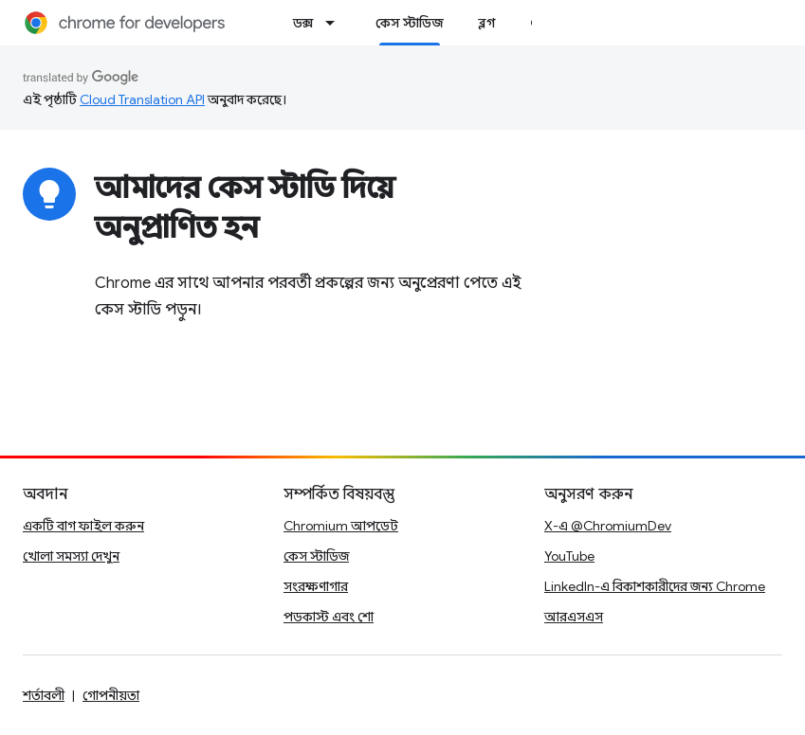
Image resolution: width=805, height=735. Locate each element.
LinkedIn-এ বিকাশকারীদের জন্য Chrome (654, 586)
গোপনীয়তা (110, 695)
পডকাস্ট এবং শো (329, 616)
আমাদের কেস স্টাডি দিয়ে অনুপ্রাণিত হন (244, 207)
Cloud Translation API (142, 99)
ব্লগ (487, 22)
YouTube (569, 556)
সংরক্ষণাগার (316, 586)
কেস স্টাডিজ (316, 556)
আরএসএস (573, 616)
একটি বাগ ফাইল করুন (83, 525)
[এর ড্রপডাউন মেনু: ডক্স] (335, 22)
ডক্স (303, 22)
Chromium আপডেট (341, 525)
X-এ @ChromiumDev (607, 525)
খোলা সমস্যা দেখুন (71, 556)
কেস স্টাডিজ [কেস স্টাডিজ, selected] (409, 22)
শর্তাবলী (43, 695)
